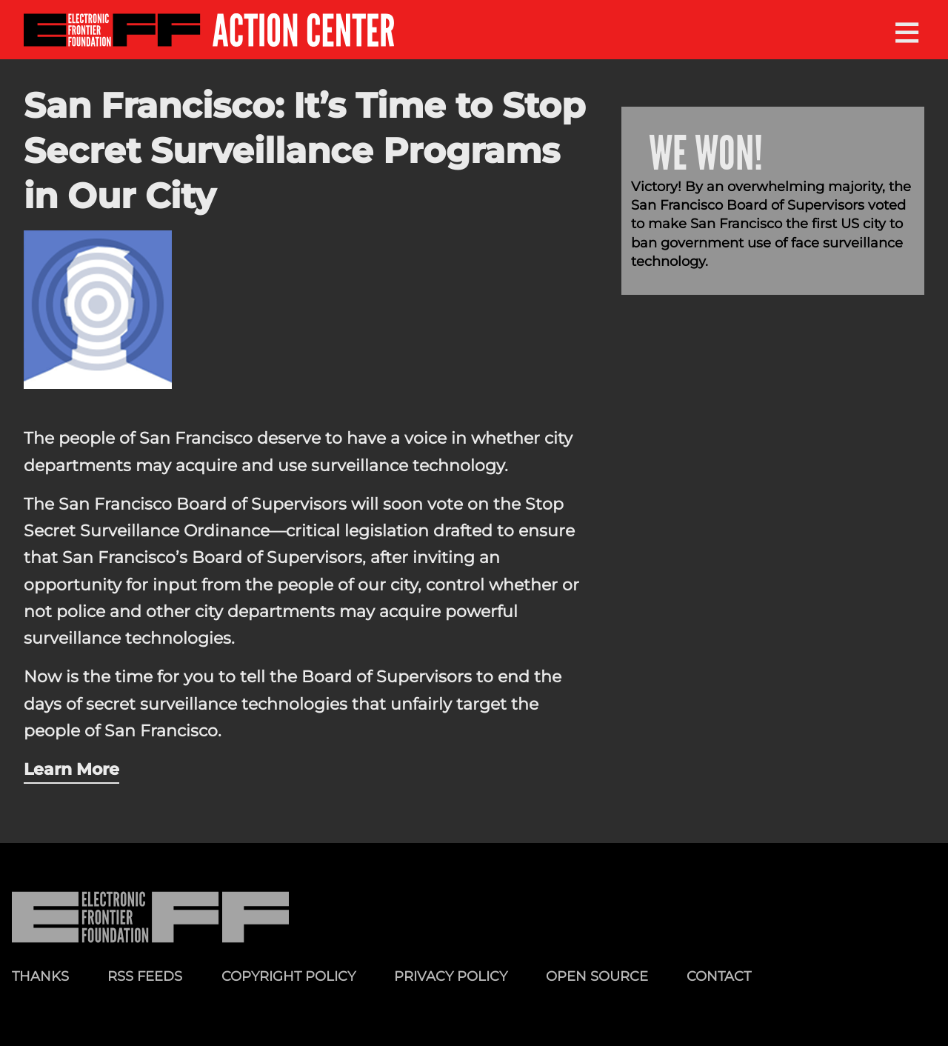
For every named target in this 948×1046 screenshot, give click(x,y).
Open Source (597, 976)
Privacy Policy (450, 976)
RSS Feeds (144, 976)
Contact (719, 976)
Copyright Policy (288, 976)
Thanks (40, 976)
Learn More (71, 769)
